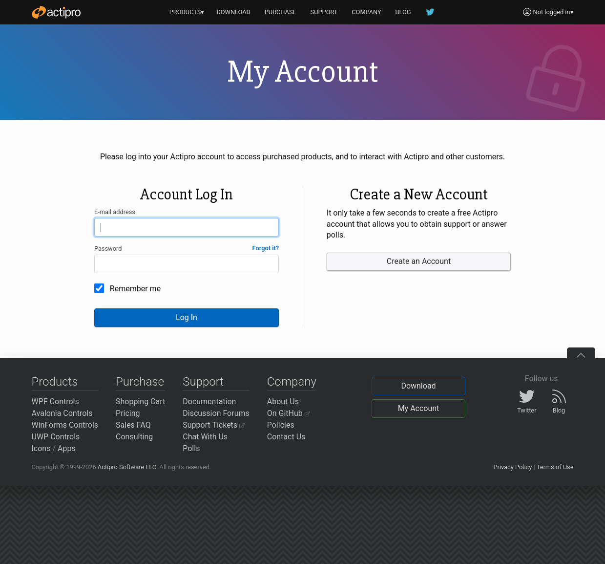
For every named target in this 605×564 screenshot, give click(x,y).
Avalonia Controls (62, 413)
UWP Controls (56, 436)
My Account (418, 408)
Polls (191, 448)
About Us (283, 401)
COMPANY (366, 12)
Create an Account (419, 261)
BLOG (403, 12)
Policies (280, 425)
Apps (67, 448)
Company (291, 382)
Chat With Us (205, 436)
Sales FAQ (133, 425)
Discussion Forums (216, 413)
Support (203, 382)
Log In (186, 317)
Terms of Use (555, 467)
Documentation (209, 401)
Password (108, 248)
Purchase (140, 382)
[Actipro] (56, 12)
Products (55, 382)
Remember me (135, 288)
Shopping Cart (140, 401)
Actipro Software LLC (127, 467)
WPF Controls (55, 401)
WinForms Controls (65, 425)
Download (418, 385)
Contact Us (286, 436)
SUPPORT (324, 12)
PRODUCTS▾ (187, 12)
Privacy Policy (512, 467)
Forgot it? (265, 248)
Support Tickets (214, 425)
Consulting (134, 436)
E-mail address (114, 212)
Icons (41, 448)
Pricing (128, 413)
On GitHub (288, 413)
